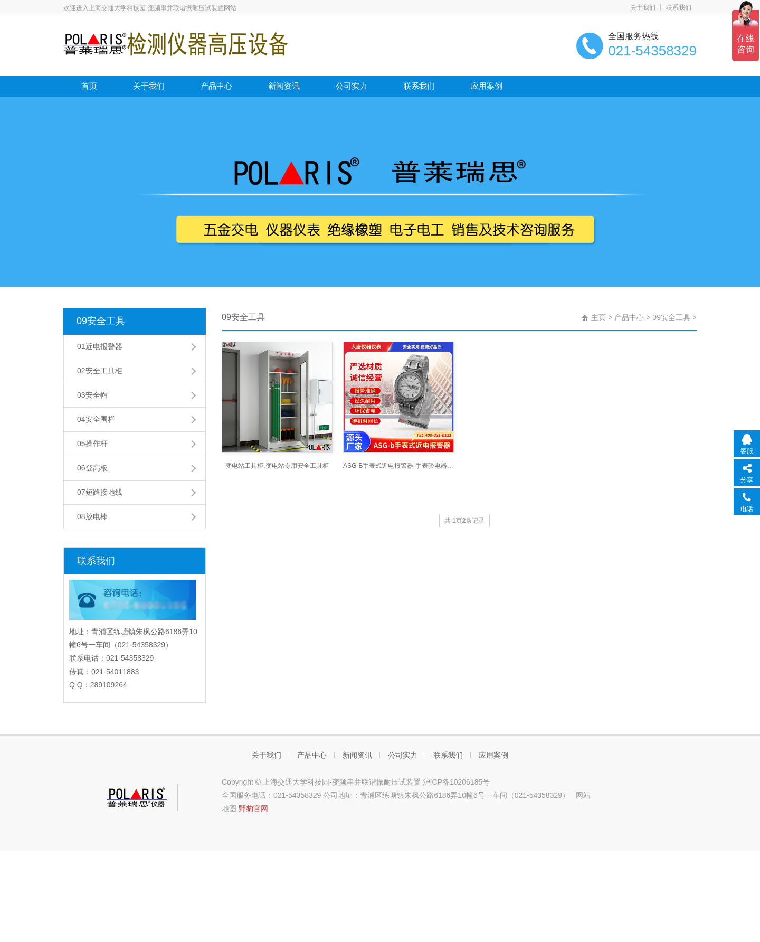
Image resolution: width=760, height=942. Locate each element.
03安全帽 (92, 395)
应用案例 (486, 85)
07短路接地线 (99, 492)
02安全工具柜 (99, 370)
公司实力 (351, 85)
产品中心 (216, 85)
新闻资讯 (284, 85)
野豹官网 (253, 808)
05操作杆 (92, 443)
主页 (598, 317)
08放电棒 (92, 516)
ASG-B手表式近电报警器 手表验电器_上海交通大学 (398, 465)
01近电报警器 (99, 346)
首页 (89, 85)
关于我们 (643, 7)
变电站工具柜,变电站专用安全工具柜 (276, 465)
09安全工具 (101, 321)
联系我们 (678, 7)
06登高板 (92, 468)
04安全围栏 (96, 419)
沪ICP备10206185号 (456, 782)
